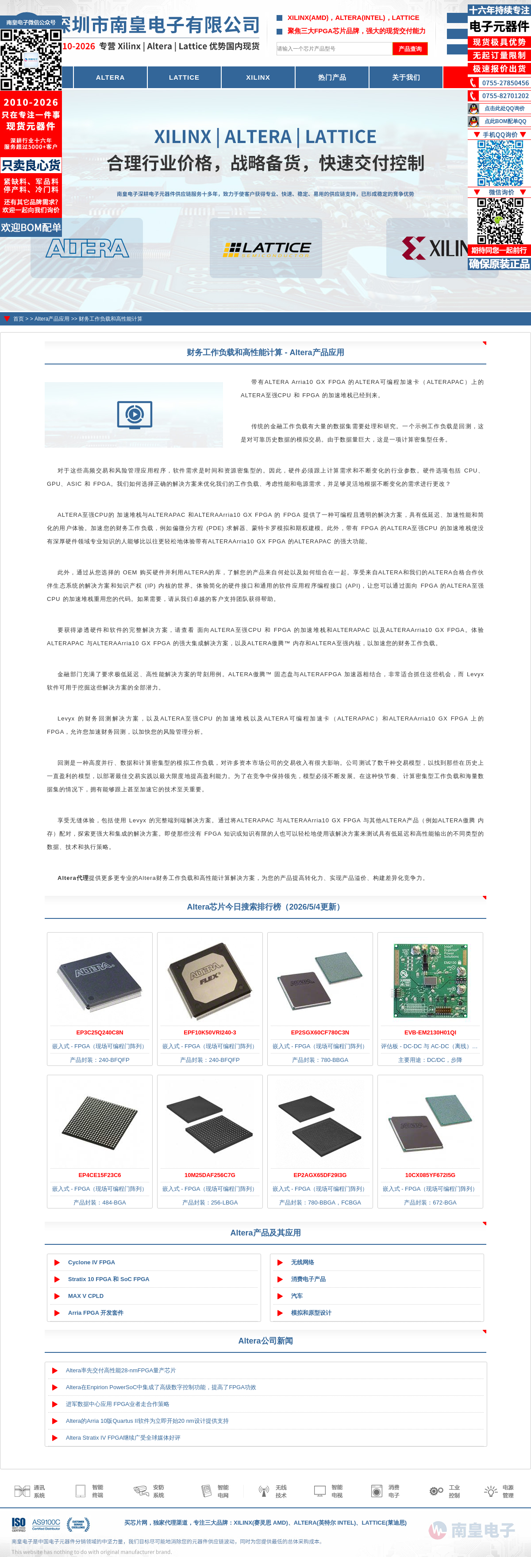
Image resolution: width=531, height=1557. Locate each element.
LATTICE (184, 77)
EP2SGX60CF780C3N (320, 1032)
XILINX (258, 77)
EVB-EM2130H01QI (430, 1032)
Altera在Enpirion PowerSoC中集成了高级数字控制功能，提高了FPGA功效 (161, 1387)
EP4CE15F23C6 (99, 1175)
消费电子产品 (308, 1279)
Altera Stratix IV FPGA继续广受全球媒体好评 (123, 1437)
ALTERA (110, 77)
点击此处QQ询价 (505, 108)
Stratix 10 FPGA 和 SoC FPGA (109, 1279)
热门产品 (332, 77)
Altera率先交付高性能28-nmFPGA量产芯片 (121, 1370)
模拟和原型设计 (311, 1312)
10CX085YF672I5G (430, 1175)
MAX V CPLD (86, 1296)
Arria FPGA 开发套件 (95, 1312)
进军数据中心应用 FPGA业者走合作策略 (117, 1404)
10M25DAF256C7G (210, 1175)
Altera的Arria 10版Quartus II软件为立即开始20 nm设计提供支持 (147, 1421)
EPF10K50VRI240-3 (210, 1032)
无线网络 (302, 1262)
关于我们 (406, 77)
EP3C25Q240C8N (99, 1032)
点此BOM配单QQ (506, 121)
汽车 (297, 1296)
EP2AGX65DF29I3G (320, 1175)
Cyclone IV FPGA (91, 1262)
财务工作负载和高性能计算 (110, 319)
